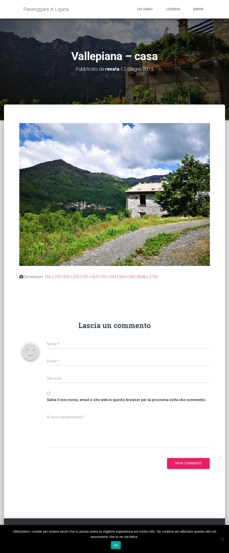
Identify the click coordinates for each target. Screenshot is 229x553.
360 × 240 (127, 277)
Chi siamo (145, 9)
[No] (222, 539)
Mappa (198, 9)
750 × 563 (90, 277)
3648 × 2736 (147, 277)
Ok (116, 545)
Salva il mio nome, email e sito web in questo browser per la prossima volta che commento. (126, 400)
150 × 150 (52, 277)
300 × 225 (71, 277)
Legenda (173, 9)
